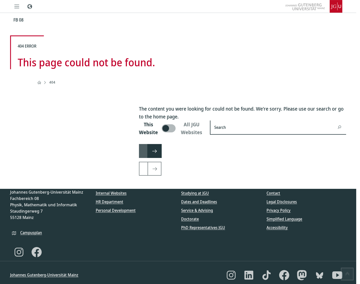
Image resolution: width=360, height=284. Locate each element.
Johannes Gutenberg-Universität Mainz (44, 275)
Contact (273, 193)
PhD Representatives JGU (203, 227)
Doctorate (190, 219)
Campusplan (31, 232)
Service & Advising (197, 210)
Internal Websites (111, 193)
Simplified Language (284, 219)
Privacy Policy (279, 210)
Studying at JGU (195, 193)
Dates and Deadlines (199, 202)
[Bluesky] (320, 275)
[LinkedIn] (249, 275)
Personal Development (116, 210)
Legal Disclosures (282, 202)
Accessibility (277, 227)
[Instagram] (19, 252)
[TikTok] (266, 275)
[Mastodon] (302, 275)
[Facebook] (37, 252)
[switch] (171, 128)
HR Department (109, 202)
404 (52, 82)
